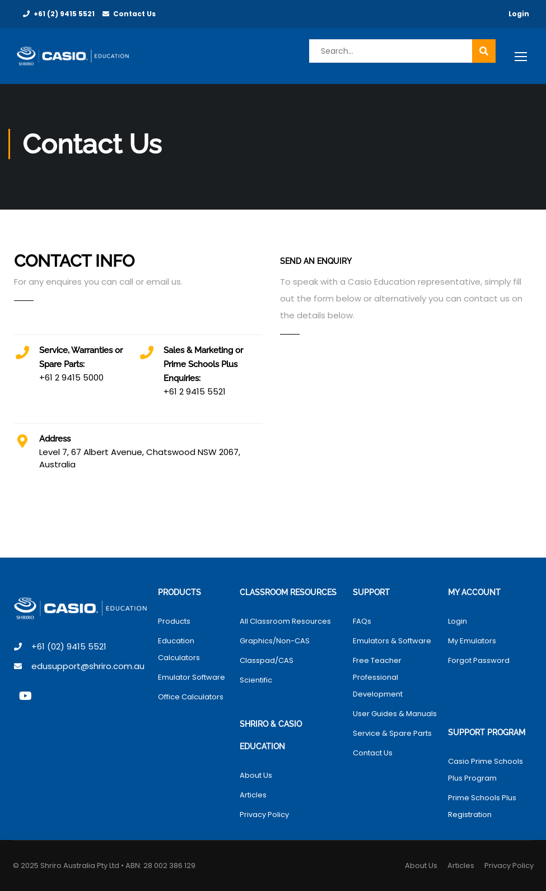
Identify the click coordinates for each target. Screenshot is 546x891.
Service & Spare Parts (392, 733)
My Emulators (472, 640)
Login (518, 13)
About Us (256, 775)
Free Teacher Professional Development (378, 677)
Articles (253, 795)
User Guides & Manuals (395, 713)
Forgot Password (479, 660)
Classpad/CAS (266, 660)
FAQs (362, 621)
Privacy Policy (264, 814)
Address (55, 439)
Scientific (256, 680)
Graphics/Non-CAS (275, 640)
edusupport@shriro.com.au (87, 666)
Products (174, 621)
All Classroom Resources (285, 621)
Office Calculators (190, 697)
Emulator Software (191, 677)
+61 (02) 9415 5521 (68, 646)
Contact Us (134, 13)
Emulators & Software (392, 640)
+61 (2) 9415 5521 (64, 13)
